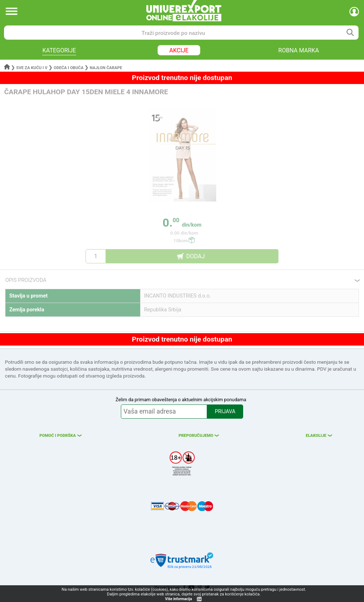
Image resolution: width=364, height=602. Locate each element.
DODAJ (195, 256)
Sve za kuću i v (32, 67)
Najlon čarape (106, 67)
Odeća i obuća (68, 67)
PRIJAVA (225, 411)
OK (199, 599)
